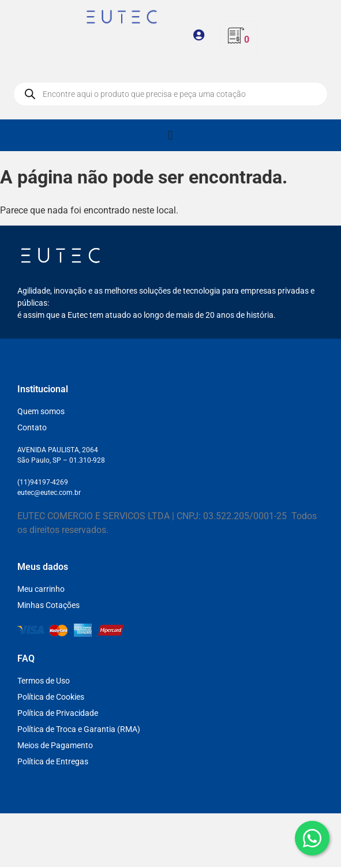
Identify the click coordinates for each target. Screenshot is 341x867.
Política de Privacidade (57, 713)
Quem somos (41, 411)
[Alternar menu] (170, 135)
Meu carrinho (41, 589)
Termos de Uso (43, 680)
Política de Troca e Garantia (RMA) (78, 729)
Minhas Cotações (48, 605)
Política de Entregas (52, 761)
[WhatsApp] (312, 838)
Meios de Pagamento (55, 745)
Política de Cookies (50, 696)
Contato (32, 427)
